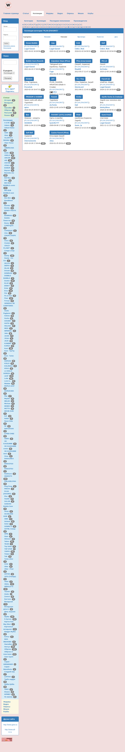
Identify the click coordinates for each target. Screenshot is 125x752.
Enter (8, 288)
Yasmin (9, 591)
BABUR (9, 168)
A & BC (9, 123)
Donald (9, 271)
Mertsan (9, 403)
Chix (8, 233)
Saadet (9, 499)
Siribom (9, 521)
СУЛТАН (9, 677)
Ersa (8, 291)
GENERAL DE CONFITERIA (9, 305)
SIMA (8, 519)
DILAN (8, 268)
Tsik (8, 556)
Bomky (9, 208)
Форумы (7, 702)
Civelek (9, 243)
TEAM (8, 544)
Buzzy (9, 223)
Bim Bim (9, 198)
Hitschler (9, 326)
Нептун (9, 647)
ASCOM (9, 163)
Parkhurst (10, 474)
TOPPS (9, 551)
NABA (8, 418)
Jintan (8, 338)
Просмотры (81, 37)
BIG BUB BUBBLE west (9, 192)
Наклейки (9, 108)
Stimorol (9, 539)
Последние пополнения (60, 21)
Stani (8, 536)
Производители (80, 21)
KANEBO (9, 343)
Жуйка (9, 617)
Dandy (9, 256)
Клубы (6, 711)
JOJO (8, 341)
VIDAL (9, 584)
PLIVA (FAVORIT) (31, 46)
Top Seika (10, 546)
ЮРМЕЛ (9, 694)
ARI (8, 160)
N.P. (7, 416)
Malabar (9, 383)
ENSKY (9, 286)
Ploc (8, 496)
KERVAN (9, 361)
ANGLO (9, 155)
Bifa (8, 180)
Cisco (8, 241)
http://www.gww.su (10, 725)
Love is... (9, 381)
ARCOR (9, 158)
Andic (9, 153)
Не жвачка (10, 697)
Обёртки (9, 110)
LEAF (9, 376)
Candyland (10, 230)
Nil (7, 426)
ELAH (8, 283)
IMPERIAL (10, 331)
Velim (8, 581)
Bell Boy (9, 178)
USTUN (9, 574)
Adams (9, 125)
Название (47, 37)
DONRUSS (10, 273)
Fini (7, 293)
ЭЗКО (8, 689)
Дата (116, 37)
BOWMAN (10, 215)
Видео (6, 704)
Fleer (8, 298)
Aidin (8, 133)
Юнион (9, 692)
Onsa (8, 456)
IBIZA (8, 328)
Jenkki (9, 336)
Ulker (8, 566)
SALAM (9, 501)
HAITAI (9, 323)
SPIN (8, 534)
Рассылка (10, 113)
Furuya (9, 301)
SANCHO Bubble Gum (8, 506)
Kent (8, 348)
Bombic (9, 205)
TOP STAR (10, 549)
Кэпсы (9, 637)
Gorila (8, 318)
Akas (8, 135)
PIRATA (9, 489)
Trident (9, 554)
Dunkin (9, 281)
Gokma (9, 316)
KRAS (8, 368)
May (8, 396)
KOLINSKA (10, 366)
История (9, 100)
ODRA (8, 439)
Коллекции (8, 120)
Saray (8, 511)
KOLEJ (9, 363)
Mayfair (9, 398)
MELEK (9, 401)
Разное (9, 115)
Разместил (100, 37)
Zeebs (8, 594)
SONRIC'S (10, 526)
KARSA (9, 346)
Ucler (8, 564)
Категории (28, 21)
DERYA (9, 266)
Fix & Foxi (10, 296)
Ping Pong (10, 486)
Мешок (6, 709)
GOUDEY (9, 321)
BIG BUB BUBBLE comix (9, 185)
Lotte (8, 378)
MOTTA (9, 408)
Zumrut (9, 596)
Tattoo (9, 541)
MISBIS (9, 406)
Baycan (9, 170)
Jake (8, 333)
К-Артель (10, 619)
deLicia (9, 263)
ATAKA (9, 165)
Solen (8, 524)
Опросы (6, 707)
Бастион (9, 599)
